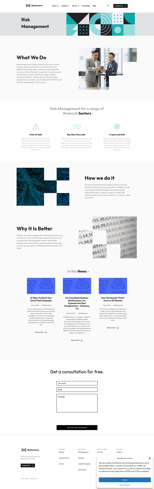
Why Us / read (102, 449)
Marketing (81, 458)
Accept (124, 480)
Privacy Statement (125, 485)
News (82, 271)
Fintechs (61, 464)
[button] (150, 458)
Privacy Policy (25, 478)
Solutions (82, 449)
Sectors (84, 113)
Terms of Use (33, 478)
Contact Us (119, 6)
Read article (39, 332)
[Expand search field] (109, 6)
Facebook (119, 452)
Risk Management (83, 452)
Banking (61, 452)
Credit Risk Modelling (84, 464)
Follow (119, 449)
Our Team (100, 452)
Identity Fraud (82, 470)
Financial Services (64, 458)
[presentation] (72, 419)
